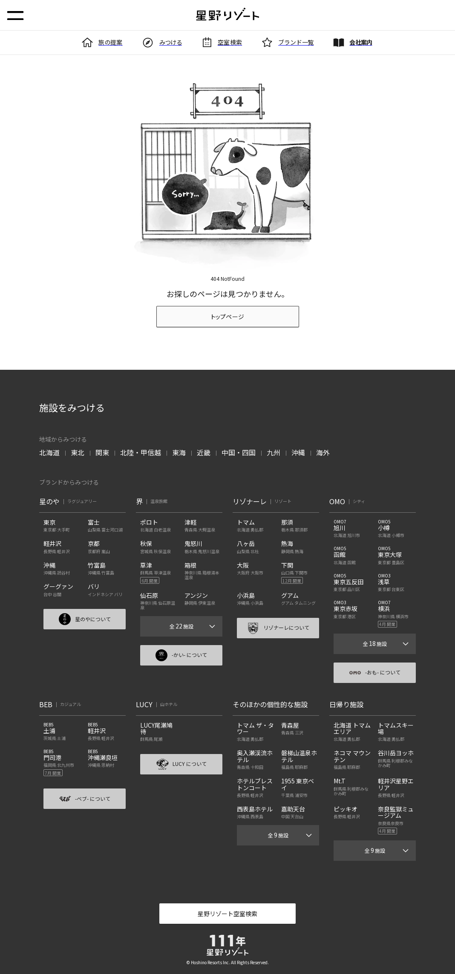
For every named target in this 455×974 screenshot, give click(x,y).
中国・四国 (239, 452)
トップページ (228, 316)
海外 (323, 452)
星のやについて (85, 619)
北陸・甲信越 (140, 452)
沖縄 (298, 452)
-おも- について (374, 673)
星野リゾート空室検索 (227, 913)
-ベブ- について (84, 799)
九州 (273, 452)
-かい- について (181, 655)
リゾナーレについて (278, 628)
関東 (102, 452)
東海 (179, 452)
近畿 (203, 452)
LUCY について (181, 764)
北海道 (49, 452)
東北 (77, 452)
